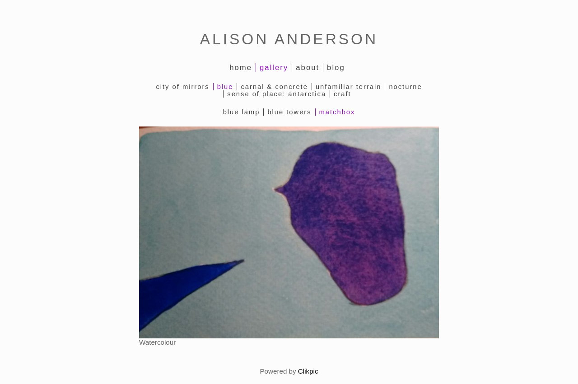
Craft (342, 94)
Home (240, 67)
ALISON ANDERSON (289, 39)
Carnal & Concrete (274, 86)
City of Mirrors (182, 86)
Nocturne (405, 86)
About (307, 67)
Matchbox (337, 112)
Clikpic (308, 371)
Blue (225, 86)
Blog (336, 67)
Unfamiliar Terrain (349, 86)
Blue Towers (289, 112)
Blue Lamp (241, 112)
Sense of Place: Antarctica (276, 94)
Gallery (274, 67)
